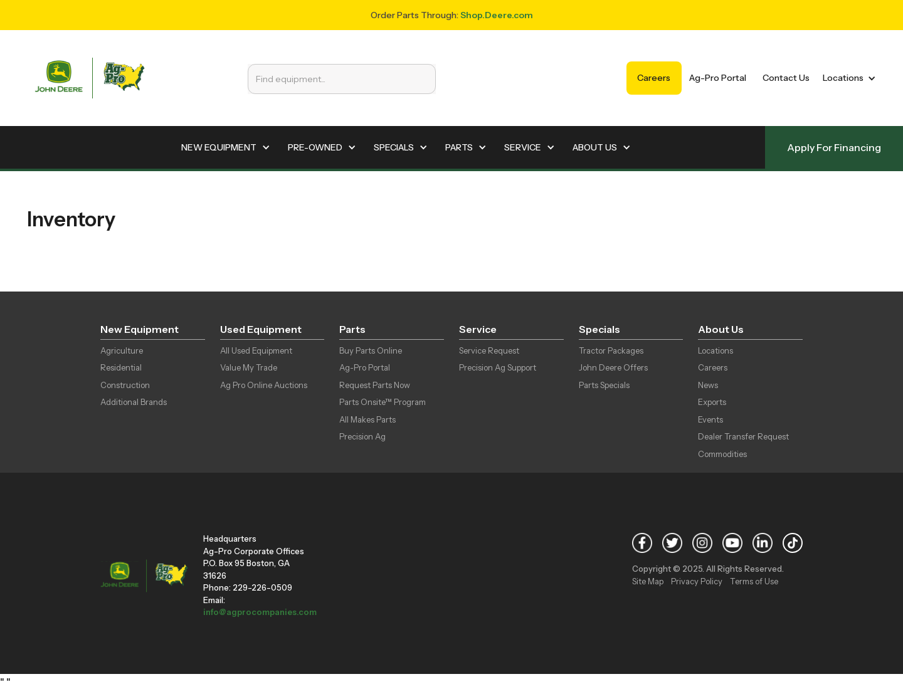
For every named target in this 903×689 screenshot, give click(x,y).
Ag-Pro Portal (717, 77)
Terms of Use (754, 581)
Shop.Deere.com (496, 15)
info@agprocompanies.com (260, 612)
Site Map (647, 581)
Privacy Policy (696, 581)
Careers (653, 77)
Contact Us (786, 77)
